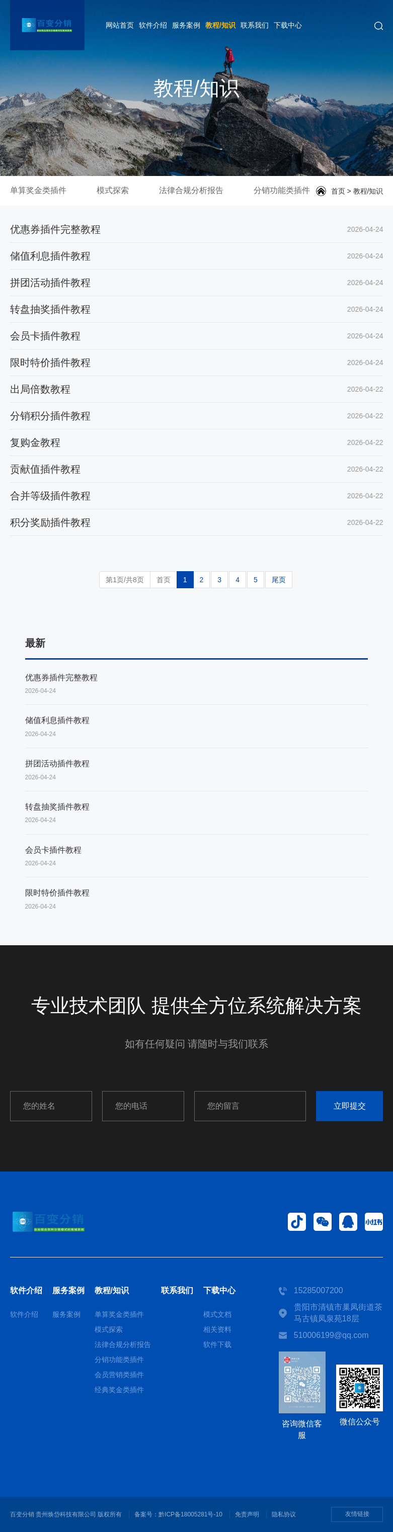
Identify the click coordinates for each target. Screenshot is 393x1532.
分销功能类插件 (282, 190)
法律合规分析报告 (191, 190)
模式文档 (217, 1314)
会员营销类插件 (119, 1375)
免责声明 (247, 1514)
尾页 (279, 580)
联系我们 (255, 25)
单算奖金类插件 (38, 190)
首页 (338, 191)
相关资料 (217, 1329)
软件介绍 (153, 25)
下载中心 (288, 25)
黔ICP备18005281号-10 (190, 1514)
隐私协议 (284, 1514)
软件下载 (217, 1344)
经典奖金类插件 (119, 1390)
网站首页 (120, 25)
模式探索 (113, 190)
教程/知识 (220, 25)
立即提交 (350, 1106)
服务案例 (186, 25)
